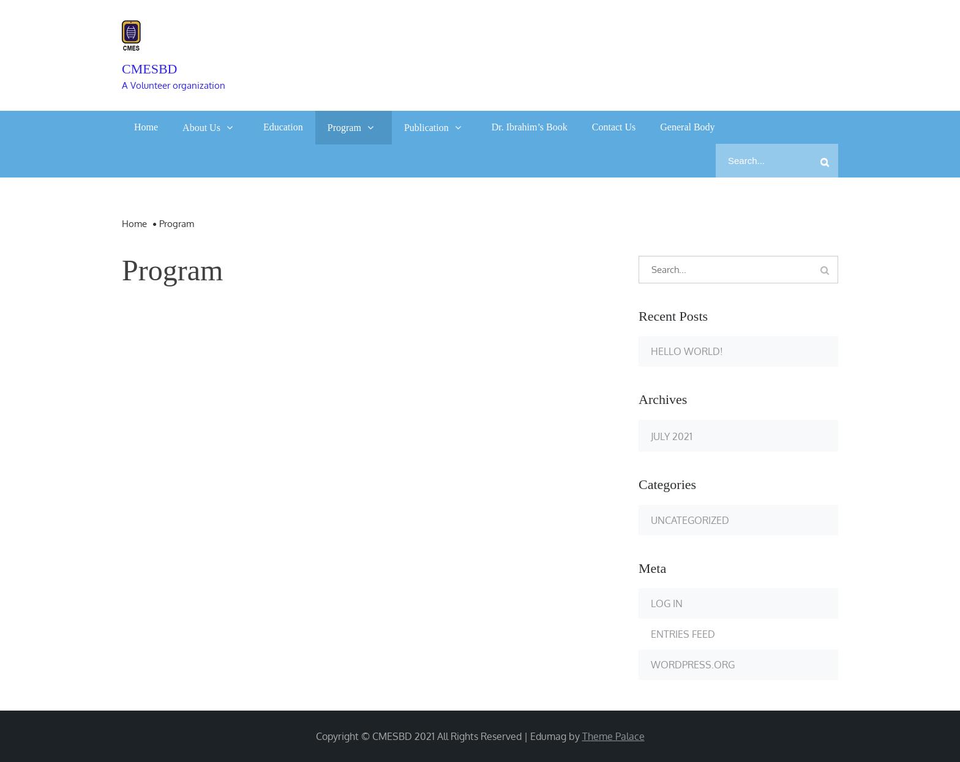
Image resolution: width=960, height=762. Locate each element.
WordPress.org (693, 665)
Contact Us (614, 127)
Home (146, 127)
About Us (201, 127)
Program (344, 127)
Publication (426, 127)
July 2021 (671, 436)
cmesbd (149, 69)
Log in (667, 603)
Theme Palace (613, 736)
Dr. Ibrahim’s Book (530, 127)
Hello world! (687, 351)
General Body (687, 127)
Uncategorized (690, 520)
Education (283, 127)
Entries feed (683, 634)
